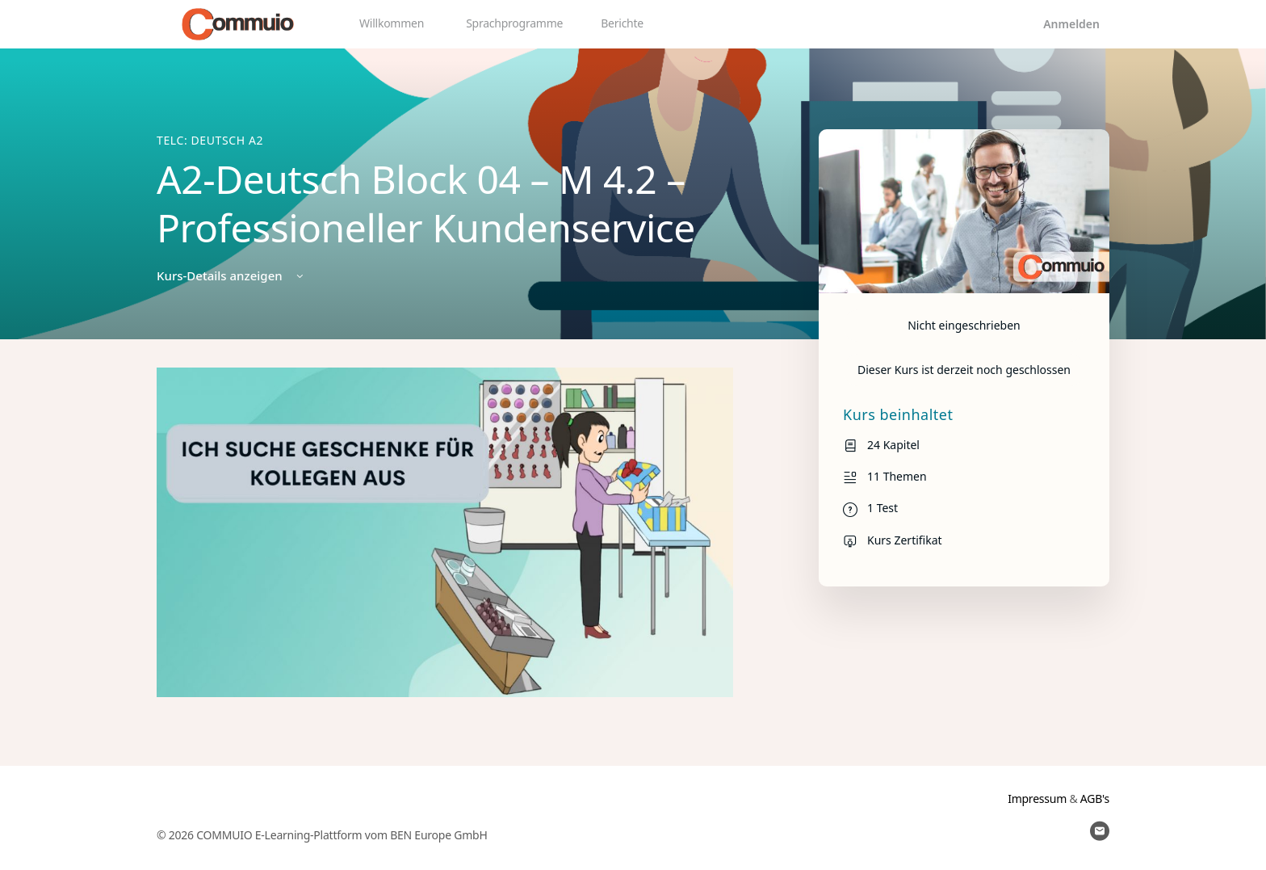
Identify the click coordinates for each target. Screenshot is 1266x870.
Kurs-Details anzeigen (231, 275)
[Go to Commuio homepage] (238, 22)
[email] (1099, 831)
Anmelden (1071, 24)
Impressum (1037, 798)
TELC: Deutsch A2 (210, 140)
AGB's (1094, 798)
